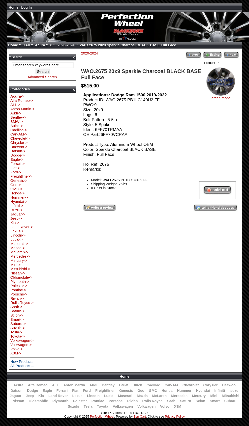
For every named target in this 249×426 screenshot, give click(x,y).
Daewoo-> (19, 147)
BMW (123, 385)
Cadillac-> (18, 130)
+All (26, 45)
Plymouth (60, 401)
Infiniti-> (17, 206)
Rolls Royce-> (21, 302)
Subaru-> (18, 323)
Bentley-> (18, 117)
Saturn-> (17, 311)
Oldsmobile (38, 401)
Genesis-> (19, 180)
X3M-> (15, 353)
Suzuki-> (17, 328)
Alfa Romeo (37, 385)
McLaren (159, 396)
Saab (171, 401)
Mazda (142, 396)
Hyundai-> (19, 201)
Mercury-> (18, 260)
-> (17, 96)
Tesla (88, 406)
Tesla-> (16, 332)
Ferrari (62, 391)
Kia (41, 396)
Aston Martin (74, 385)
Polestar (80, 401)
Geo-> (15, 185)
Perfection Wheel (102, 416)
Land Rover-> (21, 227)
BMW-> (16, 121)
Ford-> (15, 172)
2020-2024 (66, 45)
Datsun (16, 391)
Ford (87, 391)
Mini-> (15, 265)
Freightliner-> (21, 176)
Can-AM (171, 385)
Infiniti (219, 391)
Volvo (165, 406)
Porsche (116, 401)
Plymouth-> (19, 281)
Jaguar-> (17, 214)
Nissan (18, 401)
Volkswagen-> (21, 340)
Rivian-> (17, 298)
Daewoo (229, 385)
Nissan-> (17, 273)
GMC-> (16, 189)
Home (14, 7)
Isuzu (233, 391)
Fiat (75, 391)
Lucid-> (16, 239)
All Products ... (22, 366)
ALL (55, 385)
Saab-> (16, 307)
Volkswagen (123, 406)
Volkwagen (146, 406)
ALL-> (15, 105)
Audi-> (15, 113)
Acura (40, 45)
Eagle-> (16, 159)
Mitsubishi (230, 396)
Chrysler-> (19, 142)
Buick (137, 385)
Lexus (77, 396)
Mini (213, 396)
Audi (93, 385)
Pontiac (98, 401)
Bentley (108, 385)
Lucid (109, 396)
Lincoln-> (18, 235)
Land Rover (58, 396)
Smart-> (17, 319)
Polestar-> (19, 286)
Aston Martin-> (22, 109)
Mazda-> (17, 248)
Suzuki (73, 406)
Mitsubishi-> (20, 269)
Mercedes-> (20, 256)
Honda (167, 391)
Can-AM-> (18, 134)
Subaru (230, 401)
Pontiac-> (18, 290)
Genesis (126, 391)
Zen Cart (139, 416)
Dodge (32, 391)
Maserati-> (19, 243)
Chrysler (210, 385)
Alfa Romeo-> (21, 100)
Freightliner (105, 391)
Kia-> (14, 222)
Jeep (30, 396)
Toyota (102, 406)
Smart (215, 401)
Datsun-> (18, 151)
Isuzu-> (16, 210)
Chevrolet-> (20, 138)
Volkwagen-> (21, 345)
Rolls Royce (152, 401)
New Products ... (24, 361)
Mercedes (179, 396)
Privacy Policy (175, 416)
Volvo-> (16, 349)
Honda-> (17, 193)
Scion (200, 401)
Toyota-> (17, 336)
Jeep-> (16, 218)
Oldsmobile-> (21, 277)
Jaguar (15, 396)
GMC (153, 391)
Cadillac (153, 385)
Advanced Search (42, 77)
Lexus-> (17, 231)
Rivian (132, 401)
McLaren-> (19, 252)
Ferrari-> (17, 163)
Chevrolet (191, 385)
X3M (177, 406)
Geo (140, 391)
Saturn (185, 401)
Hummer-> (19, 197)
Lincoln (93, 396)
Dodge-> (17, 155)
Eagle (47, 391)
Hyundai (203, 391)
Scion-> (16, 315)
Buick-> (16, 126)
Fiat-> (15, 168)
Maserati (125, 396)
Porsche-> (19, 294)
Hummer (184, 391)
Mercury (199, 396)
